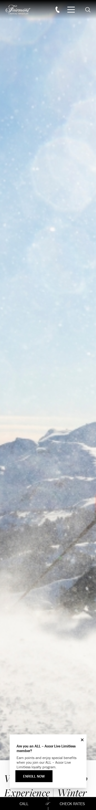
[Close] (81, 740)
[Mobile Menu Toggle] (71, 10)
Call (24, 803)
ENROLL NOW (34, 776)
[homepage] (21, 10)
